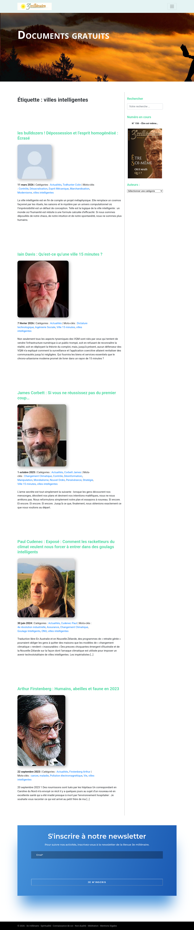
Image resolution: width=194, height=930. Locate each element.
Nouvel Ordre (57, 480)
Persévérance (74, 480)
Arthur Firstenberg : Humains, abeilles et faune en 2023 (68, 688)
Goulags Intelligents (28, 631)
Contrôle (23, 188)
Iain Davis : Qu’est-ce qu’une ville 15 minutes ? (59, 254)
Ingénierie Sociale (45, 327)
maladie (44, 775)
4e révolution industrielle (31, 627)
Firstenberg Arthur (79, 771)
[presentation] (57, 868)
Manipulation (25, 480)
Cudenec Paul (69, 623)
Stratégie (88, 480)
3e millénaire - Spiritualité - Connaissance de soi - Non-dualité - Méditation (62, 926)
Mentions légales (108, 926)
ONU (44, 631)
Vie (85, 775)
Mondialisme (41, 480)
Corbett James (72, 472)
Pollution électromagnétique (66, 775)
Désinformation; (73, 476)
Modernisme (24, 192)
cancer (34, 775)
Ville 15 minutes (66, 327)
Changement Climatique (38, 476)
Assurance (53, 627)
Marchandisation (79, 188)
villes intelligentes (43, 192)
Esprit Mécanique (59, 188)
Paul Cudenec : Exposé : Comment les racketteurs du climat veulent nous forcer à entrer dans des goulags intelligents (65, 546)
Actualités (56, 184)
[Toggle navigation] (172, 6)
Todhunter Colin (72, 184)
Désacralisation (39, 188)
